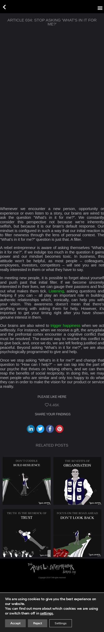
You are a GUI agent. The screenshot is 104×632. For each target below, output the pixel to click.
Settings (61, 623)
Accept (15, 623)
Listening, (57, 291)
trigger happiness (65, 325)
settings (46, 613)
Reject (37, 623)
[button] (100, 8)
